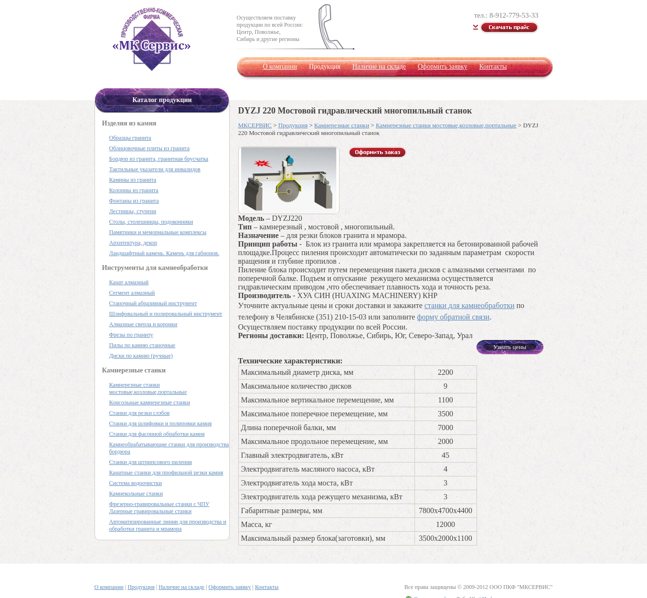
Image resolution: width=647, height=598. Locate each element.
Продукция (293, 125)
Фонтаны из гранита (134, 200)
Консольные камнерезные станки (149, 402)
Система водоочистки (135, 483)
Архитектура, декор (133, 242)
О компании (280, 66)
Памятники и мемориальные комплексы (158, 232)
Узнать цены (509, 347)
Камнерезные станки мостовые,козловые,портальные (446, 125)
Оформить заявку (442, 66)
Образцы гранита (130, 137)
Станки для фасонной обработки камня (157, 434)
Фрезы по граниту (131, 334)
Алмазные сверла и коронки (143, 324)
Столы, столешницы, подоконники (151, 221)
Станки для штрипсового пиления (150, 462)
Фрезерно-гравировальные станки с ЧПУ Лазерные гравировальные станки (159, 508)
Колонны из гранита (134, 190)
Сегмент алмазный (132, 292)
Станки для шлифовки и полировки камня (160, 423)
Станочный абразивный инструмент (153, 303)
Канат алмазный (129, 282)
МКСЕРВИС (255, 125)
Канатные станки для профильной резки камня (166, 472)
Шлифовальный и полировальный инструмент (166, 313)
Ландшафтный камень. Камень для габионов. (164, 253)
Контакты (493, 66)
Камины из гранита (133, 179)
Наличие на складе (379, 66)
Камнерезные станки (341, 125)
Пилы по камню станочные (142, 345)
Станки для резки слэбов (139, 413)
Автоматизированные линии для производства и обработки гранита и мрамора (167, 525)
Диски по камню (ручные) (141, 355)
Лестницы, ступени (133, 211)
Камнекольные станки (136, 493)
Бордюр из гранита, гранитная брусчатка (159, 158)
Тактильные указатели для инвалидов (155, 169)
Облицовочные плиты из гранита (149, 148)
